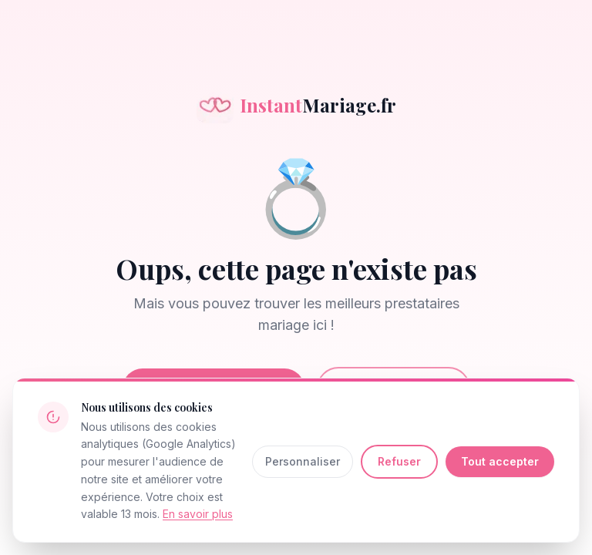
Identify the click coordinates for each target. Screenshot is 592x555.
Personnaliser (302, 461)
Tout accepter (500, 461)
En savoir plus (198, 513)
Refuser (399, 461)
